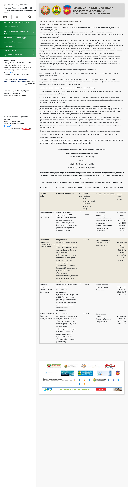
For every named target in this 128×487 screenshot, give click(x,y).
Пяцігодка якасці (10, 50)
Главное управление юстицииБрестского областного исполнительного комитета (93, 11)
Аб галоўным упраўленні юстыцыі (16, 22)
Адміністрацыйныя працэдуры (15, 38)
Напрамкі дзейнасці (11, 27)
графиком (8, 72)
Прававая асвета (10, 46)
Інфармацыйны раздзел (13, 42)
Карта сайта (8, 126)
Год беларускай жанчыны (13, 55)
